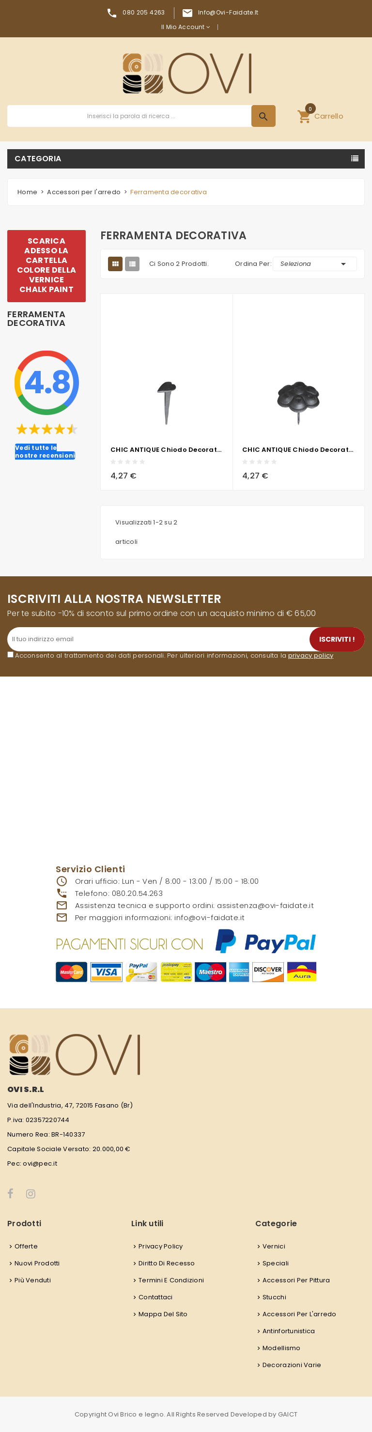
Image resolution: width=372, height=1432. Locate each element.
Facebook (11, 1193)
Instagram (31, 1193)
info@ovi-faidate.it (228, 12)
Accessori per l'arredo (300, 1314)
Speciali (276, 1263)
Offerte (26, 1246)
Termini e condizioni (171, 1280)
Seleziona (314, 264)
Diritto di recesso (167, 1263)
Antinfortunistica (289, 1331)
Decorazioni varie (292, 1365)
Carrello (320, 114)
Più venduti (33, 1280)
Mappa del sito (163, 1314)
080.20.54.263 (137, 893)
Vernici (274, 1246)
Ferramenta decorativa (36, 318)
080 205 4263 (144, 12)
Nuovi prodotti (37, 1263)
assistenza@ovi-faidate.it (265, 905)
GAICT (287, 1414)
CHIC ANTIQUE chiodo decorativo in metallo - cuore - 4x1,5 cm (166, 449)
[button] (320, 116)
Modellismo (282, 1348)
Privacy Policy (161, 1246)
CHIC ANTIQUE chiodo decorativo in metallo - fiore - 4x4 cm (298, 449)
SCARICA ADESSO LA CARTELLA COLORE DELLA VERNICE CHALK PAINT (46, 265)
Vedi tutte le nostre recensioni (45, 452)
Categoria (38, 158)
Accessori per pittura (296, 1280)
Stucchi (274, 1297)
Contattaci (156, 1297)
